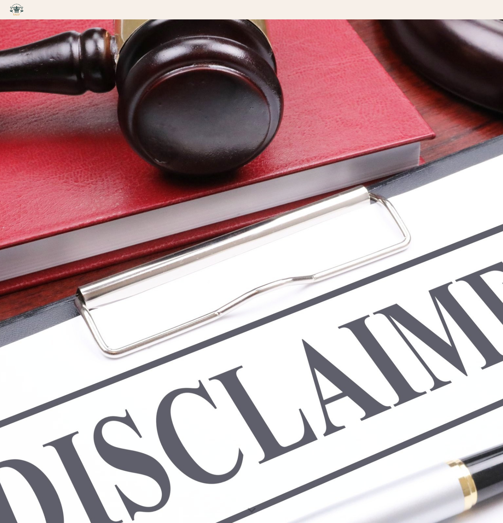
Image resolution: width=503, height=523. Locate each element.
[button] (251, 510)
